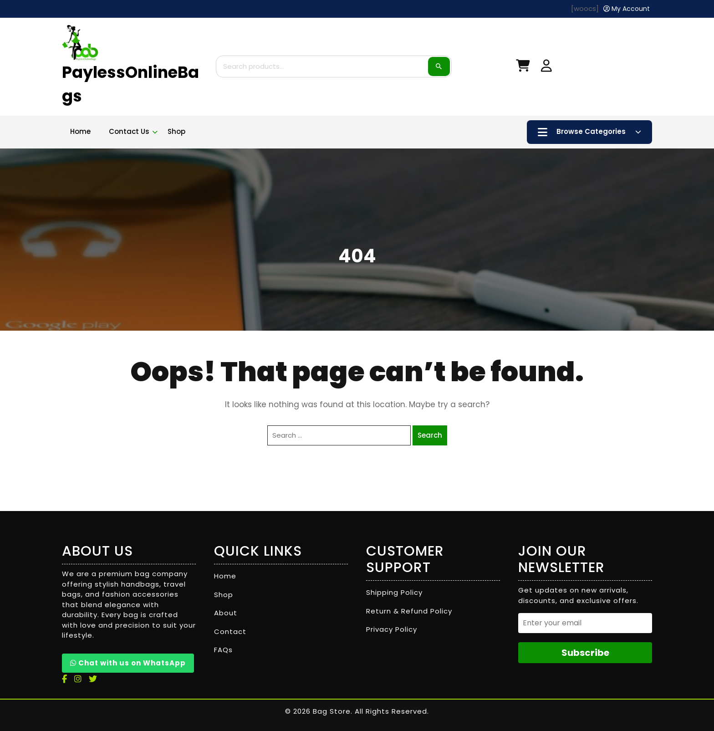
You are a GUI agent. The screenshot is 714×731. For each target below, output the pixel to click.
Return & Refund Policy (409, 611)
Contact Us (129, 131)
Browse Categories (589, 132)
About (225, 613)
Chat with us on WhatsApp (128, 663)
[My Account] (626, 9)
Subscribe (585, 652)
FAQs (223, 649)
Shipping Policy (394, 592)
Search (439, 66)
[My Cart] (523, 67)
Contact (230, 631)
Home (80, 131)
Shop (176, 131)
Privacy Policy (391, 629)
